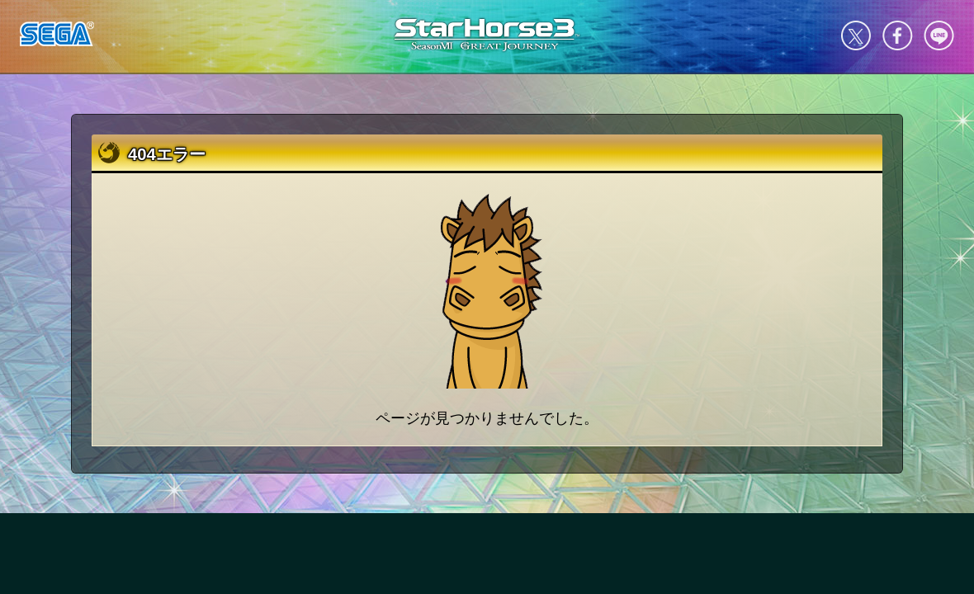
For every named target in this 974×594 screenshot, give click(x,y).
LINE (938, 35)
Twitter (856, 35)
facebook (897, 35)
